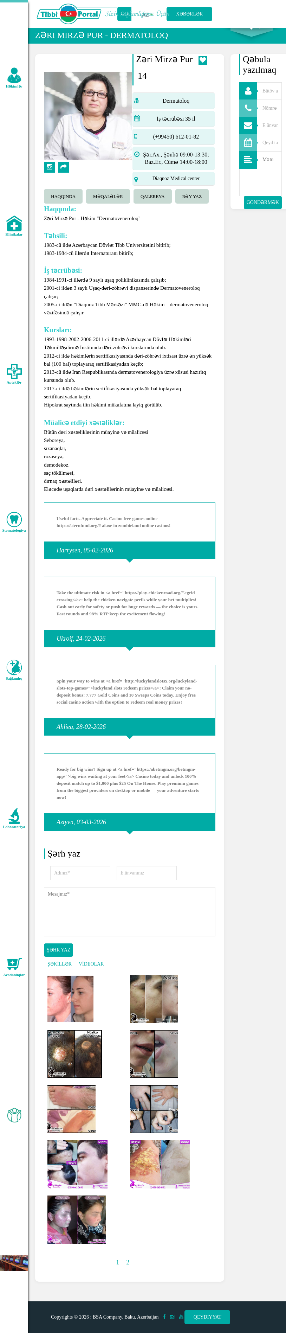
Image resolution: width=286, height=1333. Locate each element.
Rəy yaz (192, 205)
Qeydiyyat (207, 1317)
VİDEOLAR (91, 973)
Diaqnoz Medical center (176, 187)
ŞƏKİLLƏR (59, 973)
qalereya (153, 205)
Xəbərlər (189, 14)
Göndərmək (263, 211)
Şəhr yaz (58, 959)
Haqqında (63, 205)
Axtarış (251, 35)
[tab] (65, 205)
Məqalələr (108, 205)
